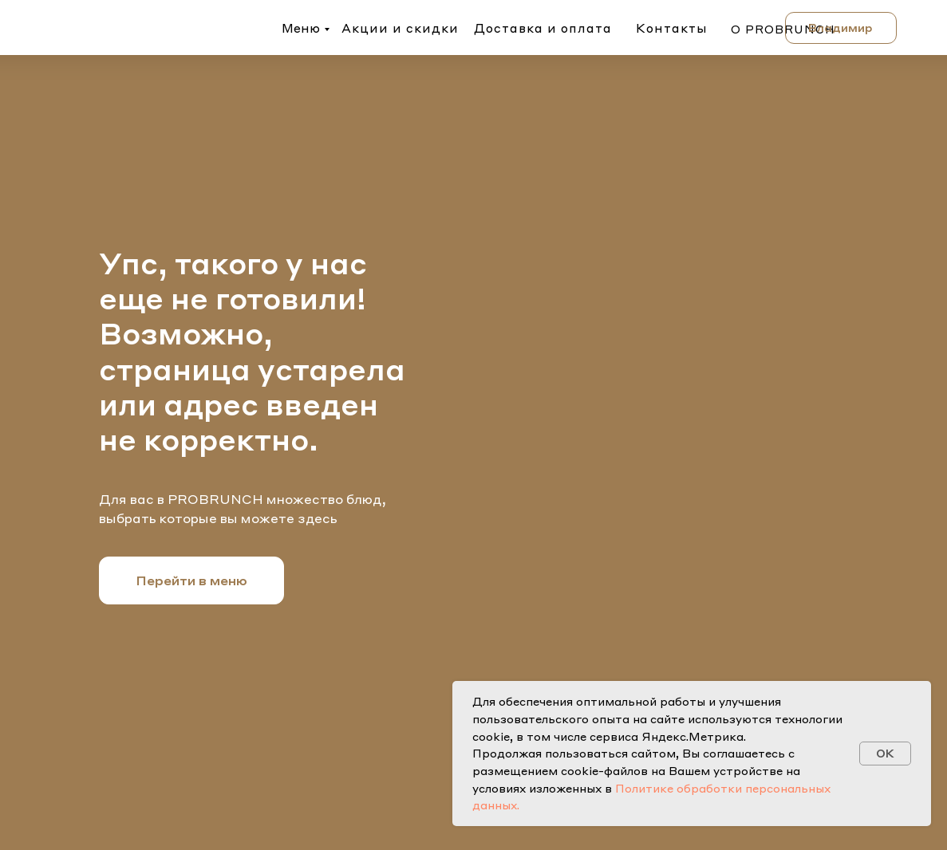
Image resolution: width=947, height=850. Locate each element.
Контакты (672, 28)
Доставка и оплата (543, 28)
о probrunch (783, 29)
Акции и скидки (400, 28)
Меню (301, 28)
